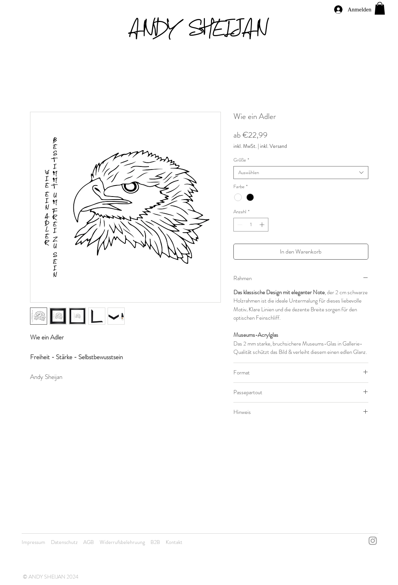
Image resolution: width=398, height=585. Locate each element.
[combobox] (300, 172)
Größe (241, 160)
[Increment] (262, 224)
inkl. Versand (273, 146)
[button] (379, 8)
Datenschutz (64, 542)
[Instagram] (372, 540)
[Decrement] (239, 224)
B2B (155, 542)
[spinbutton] (250, 224)
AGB (88, 542)
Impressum (33, 542)
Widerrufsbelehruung (122, 542)
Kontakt (174, 542)
